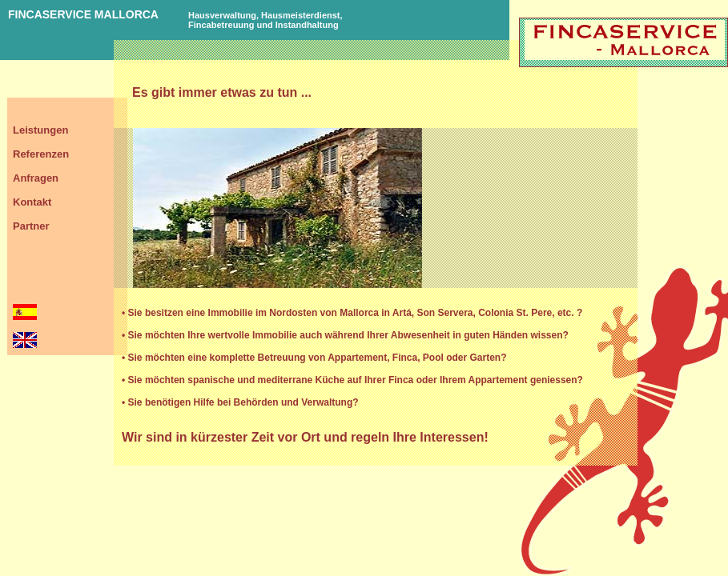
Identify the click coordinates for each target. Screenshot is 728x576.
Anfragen (35, 178)
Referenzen (41, 154)
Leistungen (40, 130)
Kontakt (32, 202)
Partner (31, 226)
